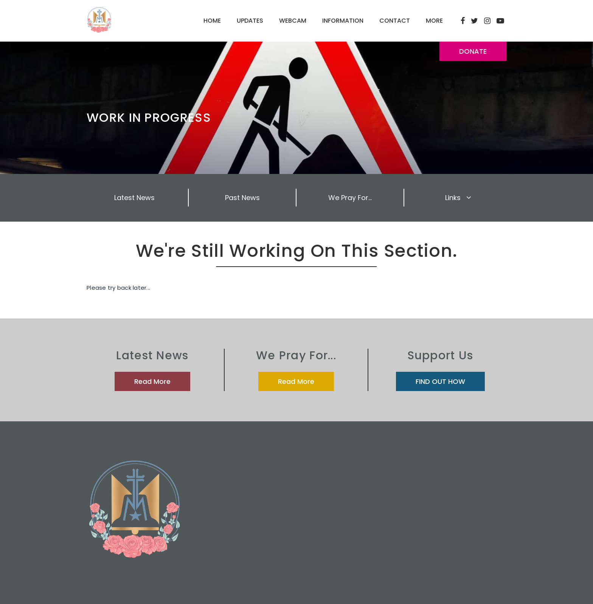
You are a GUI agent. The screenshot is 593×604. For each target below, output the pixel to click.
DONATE (473, 51)
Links (458, 197)
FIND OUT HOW (440, 381)
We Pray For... (350, 197)
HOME (212, 20)
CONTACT (394, 20)
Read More (152, 381)
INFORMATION (342, 20)
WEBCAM (292, 20)
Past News (242, 197)
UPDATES (250, 20)
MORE (434, 20)
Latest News (134, 197)
